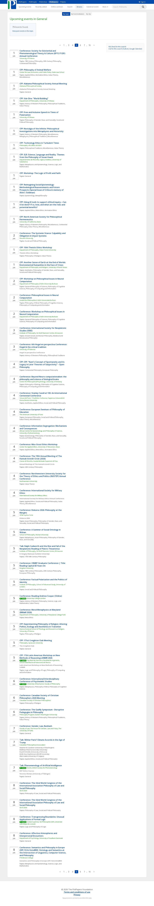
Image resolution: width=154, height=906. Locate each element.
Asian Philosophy (31, 521)
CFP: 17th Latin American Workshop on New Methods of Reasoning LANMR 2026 (40, 656)
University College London (36, 598)
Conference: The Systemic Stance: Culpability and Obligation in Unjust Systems (43, 234)
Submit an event (92, 7)
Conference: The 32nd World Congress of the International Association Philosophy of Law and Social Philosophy (42, 786)
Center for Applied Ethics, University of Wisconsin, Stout (39, 447)
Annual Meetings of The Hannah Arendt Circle (37, 464)
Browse (79, 7)
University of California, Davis (30, 222)
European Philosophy (50, 370)
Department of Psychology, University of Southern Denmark (41, 838)
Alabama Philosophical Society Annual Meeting (37, 89)
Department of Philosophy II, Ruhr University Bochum (39, 284)
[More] (105, 7)
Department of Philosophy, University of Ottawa (37, 101)
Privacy (77, 894)
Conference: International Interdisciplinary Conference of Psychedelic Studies (40, 680)
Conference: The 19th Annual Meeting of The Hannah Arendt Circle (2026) (41, 457)
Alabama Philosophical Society (31, 86)
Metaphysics (24, 136)
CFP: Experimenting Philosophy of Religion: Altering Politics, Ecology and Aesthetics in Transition (43, 625)
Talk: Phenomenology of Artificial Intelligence (41, 765)
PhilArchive (43, 2)
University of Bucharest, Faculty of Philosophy (43, 684)
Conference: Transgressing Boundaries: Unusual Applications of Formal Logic (42, 818)
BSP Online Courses (27, 771)
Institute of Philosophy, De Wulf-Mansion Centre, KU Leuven (41, 333)
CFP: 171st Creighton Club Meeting (36, 640)
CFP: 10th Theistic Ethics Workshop (36, 247)
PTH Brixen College (26, 858)
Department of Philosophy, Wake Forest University (38, 250)
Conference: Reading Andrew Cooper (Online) (41, 596)
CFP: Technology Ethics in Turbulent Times (39, 143)
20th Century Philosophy (52, 61)
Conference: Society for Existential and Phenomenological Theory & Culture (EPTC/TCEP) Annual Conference (43, 53)
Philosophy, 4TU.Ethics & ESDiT (30, 145)
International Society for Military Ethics (33, 495)
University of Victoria (27, 58)
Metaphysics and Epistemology (36, 164)
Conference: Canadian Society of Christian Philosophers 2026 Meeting (39, 696)
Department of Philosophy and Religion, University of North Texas (43, 267)
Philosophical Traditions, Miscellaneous (43, 136)
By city (88, 14)
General (28, 92)
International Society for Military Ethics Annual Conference (42, 498)
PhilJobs (63, 2)
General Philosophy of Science (36, 286)
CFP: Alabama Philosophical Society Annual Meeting (43, 83)
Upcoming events (25, 7)
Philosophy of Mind (32, 303)
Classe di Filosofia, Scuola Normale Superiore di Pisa (38, 461)
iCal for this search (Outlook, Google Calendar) (125, 49)
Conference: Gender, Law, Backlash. (36, 726)
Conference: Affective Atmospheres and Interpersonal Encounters (39, 834)
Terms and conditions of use (77, 892)
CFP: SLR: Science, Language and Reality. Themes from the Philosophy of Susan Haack (42, 156)
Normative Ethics (42, 75)
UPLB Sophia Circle (26, 515)
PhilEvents (53, 2)
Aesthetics (28, 270)
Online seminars (57, 7)
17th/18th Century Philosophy (35, 557)
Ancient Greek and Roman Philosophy (38, 336)
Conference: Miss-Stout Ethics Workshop (38, 444)
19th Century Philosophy (34, 61)
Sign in (142, 2)
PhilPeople (33, 2)
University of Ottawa (27, 117)
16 (89, 45)
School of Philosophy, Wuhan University (34, 535)
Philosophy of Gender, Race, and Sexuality (40, 120)
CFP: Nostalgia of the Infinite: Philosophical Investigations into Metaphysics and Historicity (42, 130)
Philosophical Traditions (56, 104)
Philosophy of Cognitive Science (51, 303)
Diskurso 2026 (25, 518)
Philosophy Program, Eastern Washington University (38, 715)
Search (69, 7)
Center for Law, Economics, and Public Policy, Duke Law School (42, 72)
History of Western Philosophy (36, 104)
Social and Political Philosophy (36, 241)
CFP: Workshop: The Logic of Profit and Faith (40, 173)
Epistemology (30, 195)
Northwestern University (28, 481)
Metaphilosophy (41, 195)
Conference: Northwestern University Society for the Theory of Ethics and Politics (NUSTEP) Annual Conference (43, 476)
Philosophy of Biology (33, 384)
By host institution (77, 14)
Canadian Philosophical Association (32, 745)
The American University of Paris (31, 414)
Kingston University (26, 568)
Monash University (26, 238)
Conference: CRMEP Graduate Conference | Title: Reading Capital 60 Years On (43, 564)
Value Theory (24, 106)
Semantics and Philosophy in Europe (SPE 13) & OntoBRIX (41, 861)
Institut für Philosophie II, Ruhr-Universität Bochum (38, 300)
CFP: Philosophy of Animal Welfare (35, 70)
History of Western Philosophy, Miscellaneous (41, 134)
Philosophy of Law (31, 793)
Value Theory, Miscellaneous (38, 227)
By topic (66, 14)
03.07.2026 (23, 791)
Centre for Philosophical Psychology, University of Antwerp (41, 382)
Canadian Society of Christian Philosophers (35, 700)
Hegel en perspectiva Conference (32, 352)
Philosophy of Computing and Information (41, 289)
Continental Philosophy (28, 63)
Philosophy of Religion (33, 256)
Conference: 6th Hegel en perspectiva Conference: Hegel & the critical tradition (43, 345)
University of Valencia (27, 349)
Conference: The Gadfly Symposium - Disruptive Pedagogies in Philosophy (42, 711)
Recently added (41, 7)
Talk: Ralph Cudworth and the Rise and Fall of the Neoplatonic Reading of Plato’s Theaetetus (43, 547)
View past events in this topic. (22, 31)
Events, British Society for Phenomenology (42, 768)
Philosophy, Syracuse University (31, 643)
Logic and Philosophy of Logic (35, 670)
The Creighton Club (27, 646)
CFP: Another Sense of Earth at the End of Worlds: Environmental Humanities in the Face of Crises (43, 263)
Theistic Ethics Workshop (29, 253)
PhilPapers (23, 2)
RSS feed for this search (117, 47)
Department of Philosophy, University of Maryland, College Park (43, 615)
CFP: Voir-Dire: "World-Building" (34, 98)
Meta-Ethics (40, 210)
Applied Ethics (30, 75)
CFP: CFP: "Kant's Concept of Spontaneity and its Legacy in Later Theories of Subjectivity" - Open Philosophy (42, 364)
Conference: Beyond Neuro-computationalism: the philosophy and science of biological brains (43, 378)
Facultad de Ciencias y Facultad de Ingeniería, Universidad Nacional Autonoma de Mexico (40, 661)
